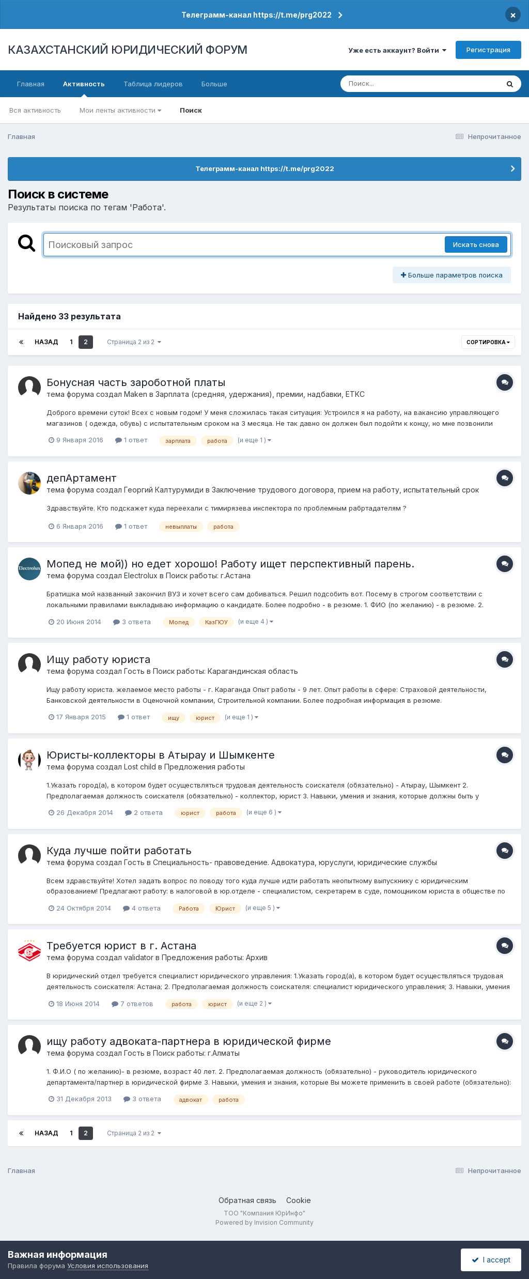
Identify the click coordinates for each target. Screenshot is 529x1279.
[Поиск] (399, 83)
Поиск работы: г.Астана (208, 575)
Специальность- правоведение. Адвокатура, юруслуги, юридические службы (295, 862)
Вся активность (35, 110)
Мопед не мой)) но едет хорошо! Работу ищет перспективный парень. (230, 564)
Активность (84, 88)
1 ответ (131, 440)
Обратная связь (247, 1200)
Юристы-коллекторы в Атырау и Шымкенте (160, 755)
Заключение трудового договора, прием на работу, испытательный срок (345, 489)
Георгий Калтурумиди (164, 489)
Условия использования (107, 1265)
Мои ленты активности (120, 110)
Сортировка (488, 342)
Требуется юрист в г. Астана (121, 945)
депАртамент (81, 478)
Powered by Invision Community (264, 1222)
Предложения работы (204, 766)
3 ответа (132, 622)
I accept (491, 1259)
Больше (214, 84)
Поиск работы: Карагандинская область (225, 671)
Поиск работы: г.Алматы (196, 1053)
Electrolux (141, 575)
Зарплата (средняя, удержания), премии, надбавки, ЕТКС (260, 394)
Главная (30, 84)
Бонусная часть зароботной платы (135, 382)
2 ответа (144, 812)
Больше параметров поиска (452, 275)
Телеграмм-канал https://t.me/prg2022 (256, 14)
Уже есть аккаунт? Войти (397, 50)
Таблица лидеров (153, 84)
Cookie (298, 1200)
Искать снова (476, 244)
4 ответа (142, 908)
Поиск (191, 110)
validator (138, 957)
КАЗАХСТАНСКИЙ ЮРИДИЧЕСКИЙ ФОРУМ (127, 49)
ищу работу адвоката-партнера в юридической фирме (188, 1041)
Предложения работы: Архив (215, 957)
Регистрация (488, 49)
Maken (135, 394)
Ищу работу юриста (98, 659)
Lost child (140, 766)
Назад (46, 342)
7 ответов (132, 1003)
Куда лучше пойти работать (119, 850)
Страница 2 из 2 (134, 342)
